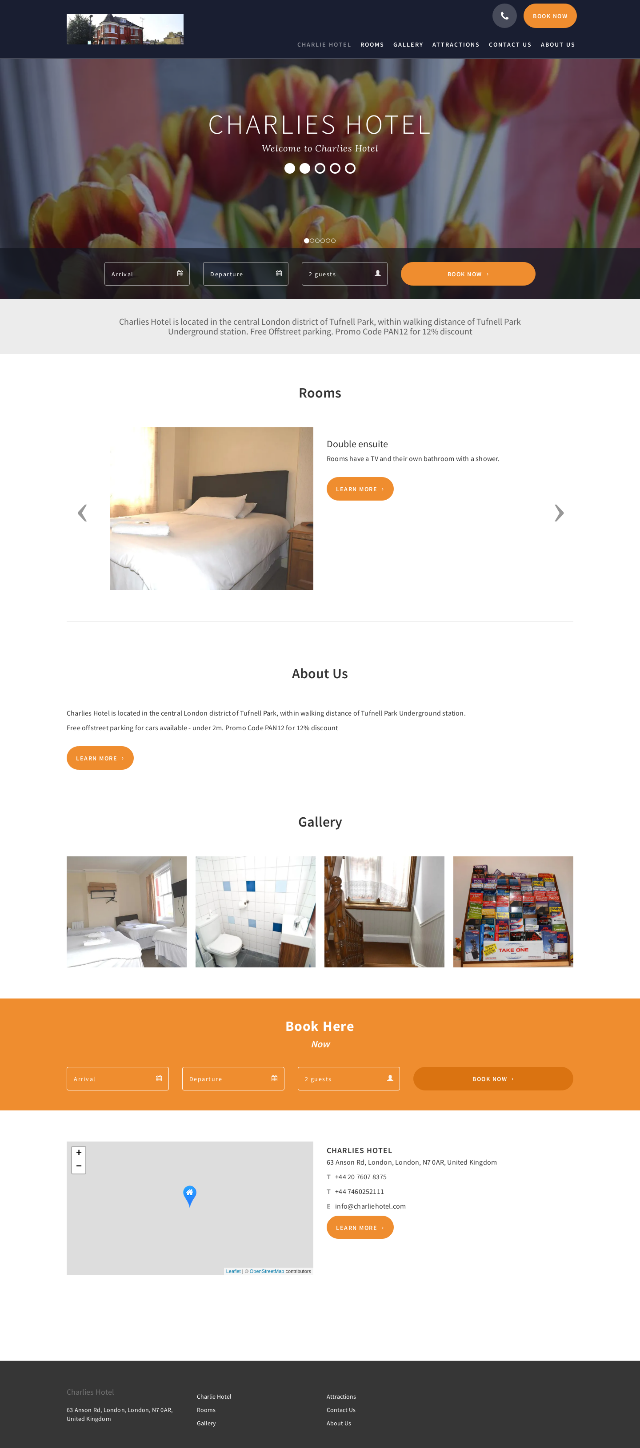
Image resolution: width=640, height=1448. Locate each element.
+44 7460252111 (359, 1191)
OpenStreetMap (267, 1271)
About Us (339, 1423)
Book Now (465, 274)
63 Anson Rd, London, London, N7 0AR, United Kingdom (412, 1162)
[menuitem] (326, 44)
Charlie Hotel (214, 1396)
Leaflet (233, 1271)
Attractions (341, 1396)
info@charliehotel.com (370, 1205)
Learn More (356, 489)
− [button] (79, 1167)
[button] (79, 513)
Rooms (206, 1410)
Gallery (206, 1423)
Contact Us (341, 1410)
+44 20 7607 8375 (361, 1176)
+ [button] (79, 1153)
